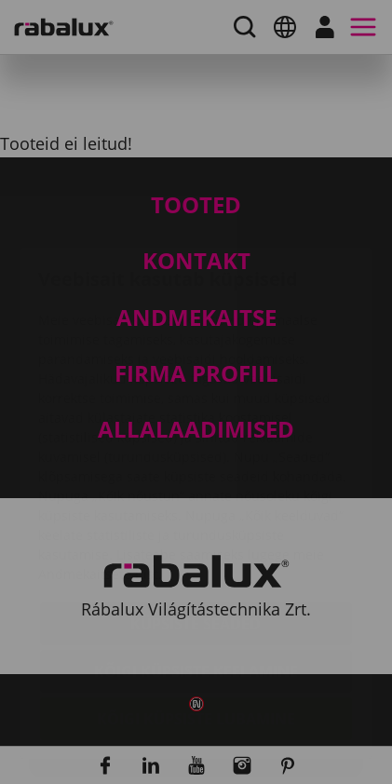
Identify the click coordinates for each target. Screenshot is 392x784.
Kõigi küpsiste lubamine (196, 608)
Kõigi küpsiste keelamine (196, 560)
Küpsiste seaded (195, 513)
